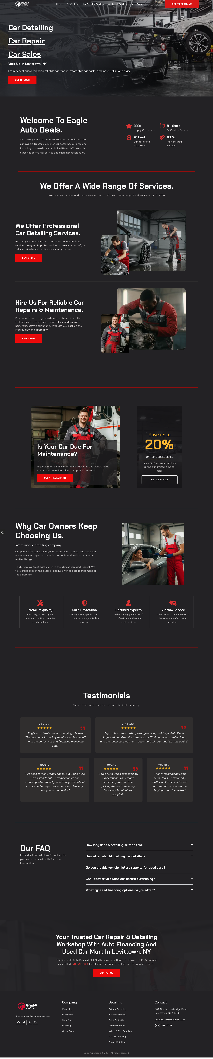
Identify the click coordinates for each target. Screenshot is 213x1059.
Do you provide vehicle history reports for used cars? (128, 869)
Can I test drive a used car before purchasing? (122, 880)
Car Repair (30, 40)
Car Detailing (35, 27)
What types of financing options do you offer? (122, 892)
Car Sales (28, 54)
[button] (139, 846)
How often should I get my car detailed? (117, 857)
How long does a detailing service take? (117, 846)
